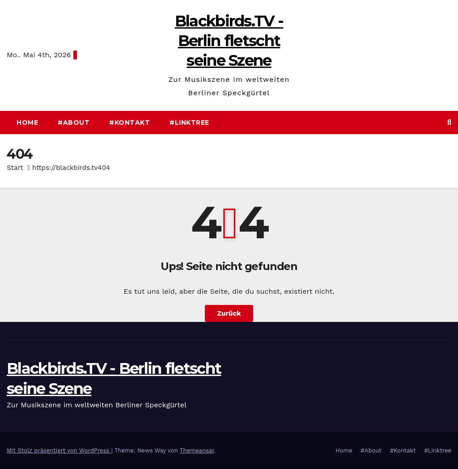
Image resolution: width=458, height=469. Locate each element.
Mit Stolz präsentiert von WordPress (59, 450)
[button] (449, 122)
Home (27, 122)
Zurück (229, 313)
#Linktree (189, 122)
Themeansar (197, 450)
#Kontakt (129, 122)
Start (15, 168)
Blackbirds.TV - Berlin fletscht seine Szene (229, 41)
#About (73, 122)
